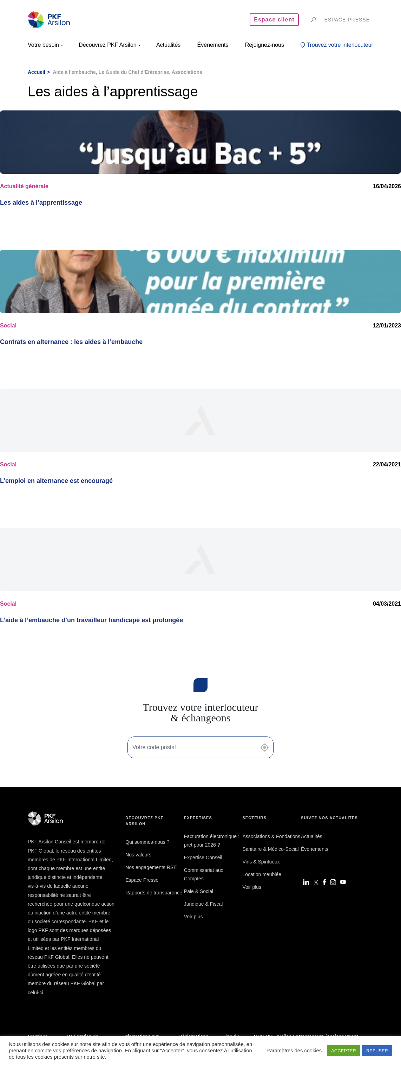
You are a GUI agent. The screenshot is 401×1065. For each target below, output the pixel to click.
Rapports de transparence (153, 892)
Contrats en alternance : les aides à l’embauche (71, 341)
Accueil (36, 72)
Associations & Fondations (271, 836)
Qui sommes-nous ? (147, 842)
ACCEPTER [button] (343, 1050)
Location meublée (261, 874)
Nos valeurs (138, 854)
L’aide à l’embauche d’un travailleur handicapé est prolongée (91, 620)
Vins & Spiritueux (261, 862)
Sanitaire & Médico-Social (270, 849)
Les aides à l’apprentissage (41, 202)
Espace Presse (141, 880)
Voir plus (193, 916)
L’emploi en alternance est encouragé (56, 480)
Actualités (311, 836)
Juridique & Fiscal (203, 904)
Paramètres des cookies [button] (294, 1050)
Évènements (314, 849)
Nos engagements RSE (151, 867)
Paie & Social (198, 891)
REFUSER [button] (377, 1050)
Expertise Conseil (203, 857)
